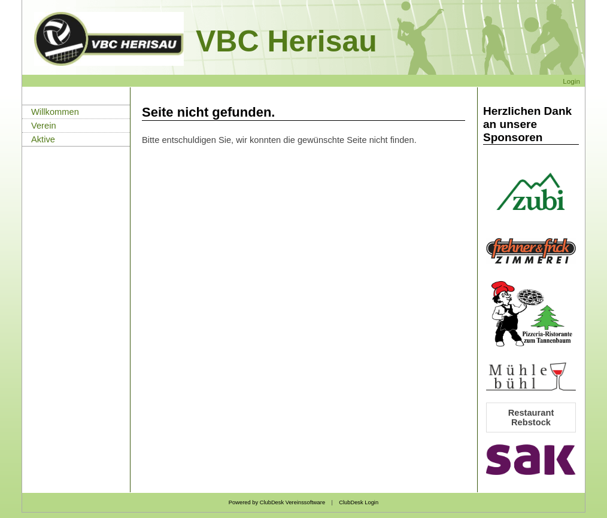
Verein (43, 125)
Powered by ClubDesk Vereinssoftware (277, 502)
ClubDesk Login (358, 502)
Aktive (43, 139)
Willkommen (55, 112)
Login (571, 81)
